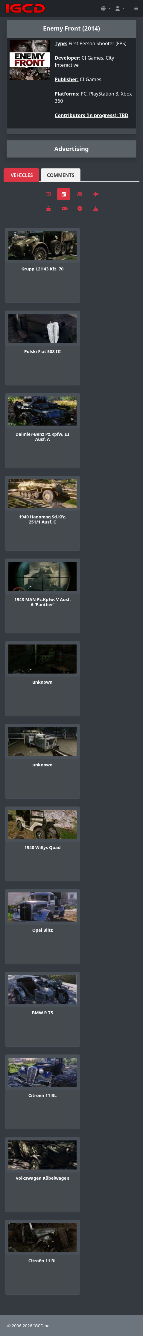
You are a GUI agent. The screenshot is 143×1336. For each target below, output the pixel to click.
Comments (60, 175)
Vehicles (22, 175)
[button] (105, 8)
